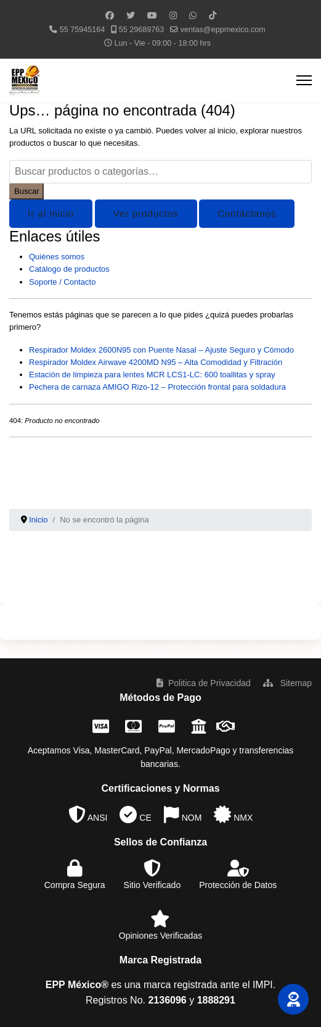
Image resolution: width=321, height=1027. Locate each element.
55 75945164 (82, 29)
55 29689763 (142, 29)
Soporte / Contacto (62, 282)
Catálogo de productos (69, 269)
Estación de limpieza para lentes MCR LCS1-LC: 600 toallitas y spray (152, 374)
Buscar (26, 191)
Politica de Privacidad (203, 683)
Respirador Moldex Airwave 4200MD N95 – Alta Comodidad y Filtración (155, 362)
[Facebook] (109, 15)
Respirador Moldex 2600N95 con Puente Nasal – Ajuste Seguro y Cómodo (161, 349)
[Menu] (304, 80)
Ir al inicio (51, 213)
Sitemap (287, 683)
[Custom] (212, 15)
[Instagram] (173, 15)
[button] (293, 999)
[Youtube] (152, 15)
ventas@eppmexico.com (223, 29)
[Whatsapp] (193, 15)
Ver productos (146, 213)
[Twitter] (130, 15)
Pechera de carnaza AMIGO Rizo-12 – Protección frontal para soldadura (157, 387)
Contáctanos (246, 213)
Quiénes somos (56, 256)
